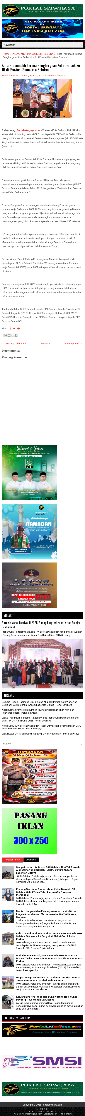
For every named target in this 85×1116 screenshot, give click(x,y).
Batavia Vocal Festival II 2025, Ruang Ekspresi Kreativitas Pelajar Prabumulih (41, 624)
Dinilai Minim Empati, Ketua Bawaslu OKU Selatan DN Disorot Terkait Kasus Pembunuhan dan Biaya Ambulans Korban (49, 958)
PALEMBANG (19, 54)
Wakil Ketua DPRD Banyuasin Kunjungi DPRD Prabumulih (31, 733)
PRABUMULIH (34, 54)
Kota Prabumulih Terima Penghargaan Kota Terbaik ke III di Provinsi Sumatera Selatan (41, 67)
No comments (55, 75)
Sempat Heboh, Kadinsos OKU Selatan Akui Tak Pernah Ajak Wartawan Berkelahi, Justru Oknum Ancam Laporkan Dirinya (39, 703)
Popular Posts (12, 859)
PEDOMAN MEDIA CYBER (44, 1111)
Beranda (45, 343)
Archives (31, 859)
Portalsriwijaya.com (28, 130)
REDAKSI (44, 1109)
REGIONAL (49, 54)
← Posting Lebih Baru (14, 343)
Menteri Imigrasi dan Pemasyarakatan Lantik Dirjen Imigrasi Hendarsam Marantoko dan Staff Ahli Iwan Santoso (46, 914)
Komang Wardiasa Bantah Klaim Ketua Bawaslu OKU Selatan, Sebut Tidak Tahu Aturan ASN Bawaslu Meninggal (46, 892)
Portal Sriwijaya (65, 1114)
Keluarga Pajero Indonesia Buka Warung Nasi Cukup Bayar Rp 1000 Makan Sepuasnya (46, 998)
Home (6, 54)
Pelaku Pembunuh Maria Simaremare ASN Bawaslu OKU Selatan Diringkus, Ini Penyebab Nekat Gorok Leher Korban (49, 936)
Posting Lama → (73, 343)
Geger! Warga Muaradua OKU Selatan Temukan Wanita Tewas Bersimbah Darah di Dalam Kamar (48, 979)
